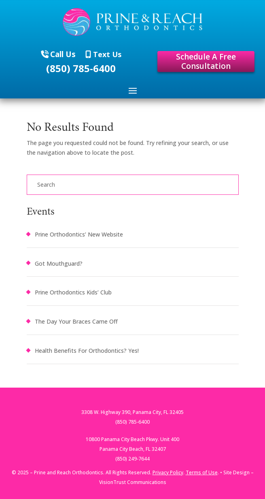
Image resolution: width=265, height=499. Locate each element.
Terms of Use (202, 472)
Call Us (63, 54)
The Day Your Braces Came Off (76, 321)
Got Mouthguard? (59, 263)
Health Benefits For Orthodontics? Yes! (87, 350)
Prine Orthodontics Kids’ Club (73, 292)
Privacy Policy (168, 472)
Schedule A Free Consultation (206, 61)
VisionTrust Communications (132, 482)
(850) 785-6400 (81, 68)
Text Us (106, 54)
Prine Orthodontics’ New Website (79, 234)
